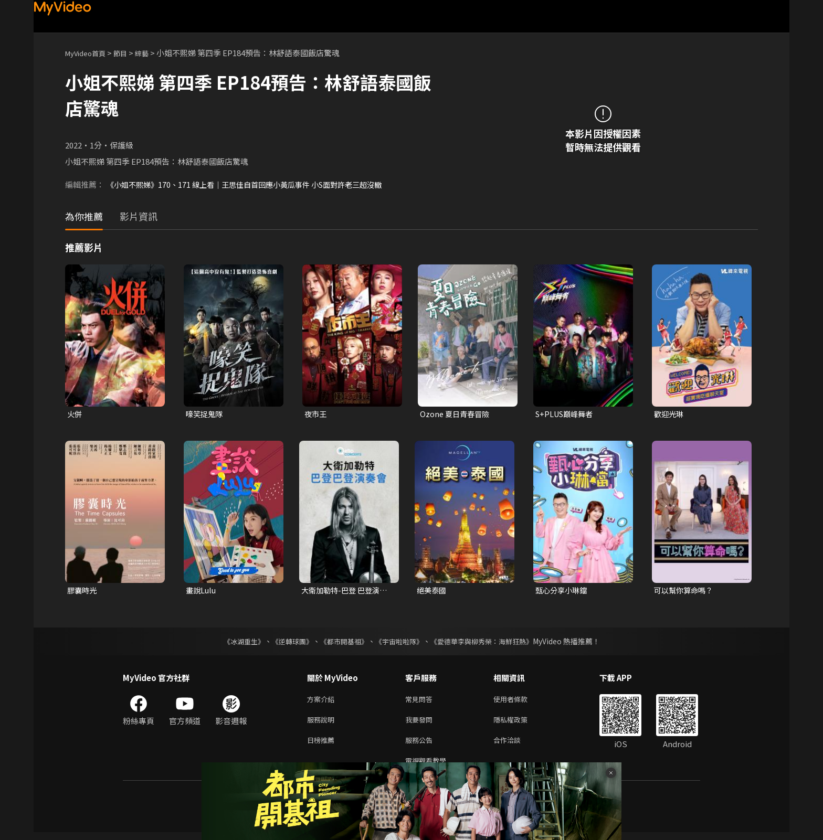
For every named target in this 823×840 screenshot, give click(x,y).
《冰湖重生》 (235, 642)
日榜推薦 (323, 745)
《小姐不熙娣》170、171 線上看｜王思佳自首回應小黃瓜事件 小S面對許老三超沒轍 (253, 184)
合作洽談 (515, 745)
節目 (128, 52)
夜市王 (316, 414)
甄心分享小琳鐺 (562, 591)
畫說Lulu (202, 591)
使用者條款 (519, 701)
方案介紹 (323, 701)
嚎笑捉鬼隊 (205, 414)
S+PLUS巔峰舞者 (566, 414)
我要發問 (421, 723)
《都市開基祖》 (341, 642)
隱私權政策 (519, 723)
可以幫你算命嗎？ (685, 591)
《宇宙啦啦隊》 (400, 642)
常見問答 (421, 701)
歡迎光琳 (669, 414)
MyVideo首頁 (89, 52)
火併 (75, 414)
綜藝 (152, 52)
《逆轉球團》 (286, 642)
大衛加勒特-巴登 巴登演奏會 (347, 592)
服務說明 (323, 723)
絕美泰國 (432, 591)
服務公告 (421, 745)
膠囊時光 (83, 591)
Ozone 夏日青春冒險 (456, 414)
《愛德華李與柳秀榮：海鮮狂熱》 (488, 642)
